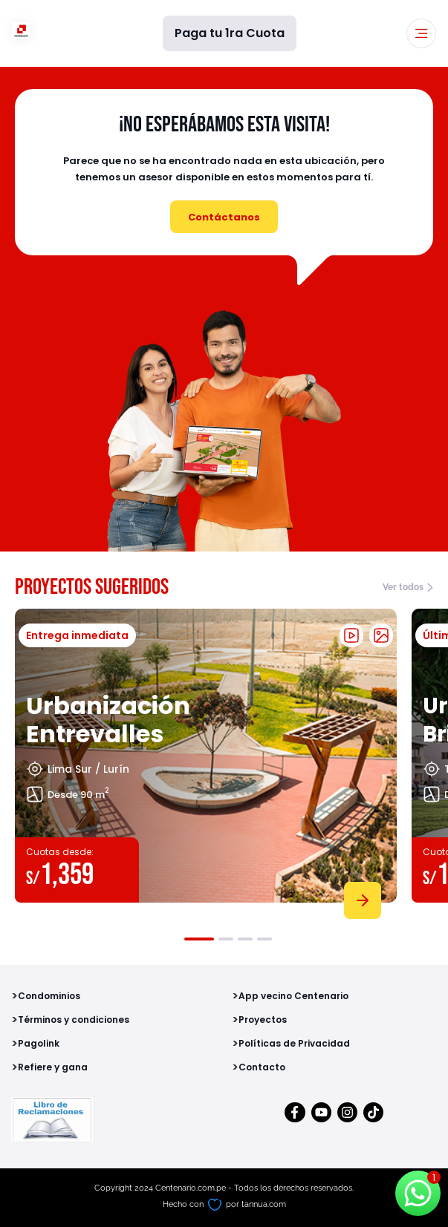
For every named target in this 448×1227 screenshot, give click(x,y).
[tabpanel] (205, 760)
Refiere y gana (53, 1067)
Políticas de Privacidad (294, 1043)
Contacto (261, 1067)
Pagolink (38, 1043)
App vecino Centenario (293, 995)
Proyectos (262, 1019)
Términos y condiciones (73, 1019)
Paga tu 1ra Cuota (230, 33)
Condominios (49, 995)
